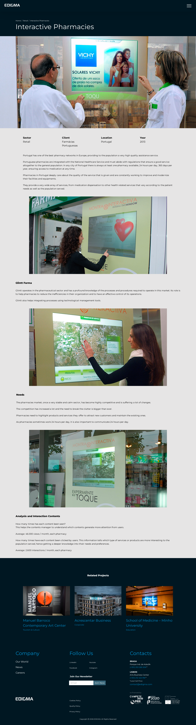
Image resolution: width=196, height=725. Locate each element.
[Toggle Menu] (189, 5)
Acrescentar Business (93, 620)
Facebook (73, 668)
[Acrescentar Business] (98, 601)
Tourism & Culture (31, 630)
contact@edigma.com (141, 684)
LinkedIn (73, 662)
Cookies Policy (75, 701)
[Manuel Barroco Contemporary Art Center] (46, 601)
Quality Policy (75, 706)
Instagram (93, 668)
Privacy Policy (75, 712)
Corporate (79, 625)
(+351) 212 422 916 (137, 678)
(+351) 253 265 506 (138, 667)
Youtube (92, 662)
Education (131, 630)
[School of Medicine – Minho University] (149, 601)
